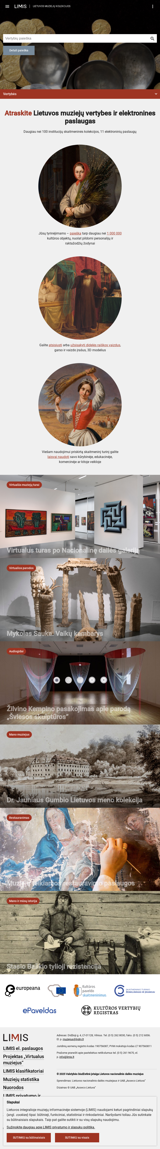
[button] (80, 94)
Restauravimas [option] (19, 817)
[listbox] (24, 485)
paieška (75, 233)
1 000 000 (114, 233)
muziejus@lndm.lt (73, 1039)
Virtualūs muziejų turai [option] (24, 484)
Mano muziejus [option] (19, 734)
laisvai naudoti (58, 457)
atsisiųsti (55, 345)
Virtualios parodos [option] (21, 568)
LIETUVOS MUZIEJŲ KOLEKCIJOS (51, 6)
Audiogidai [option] (16, 651)
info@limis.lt (66, 1056)
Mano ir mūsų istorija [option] (23, 901)
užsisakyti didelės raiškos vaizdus (95, 345)
